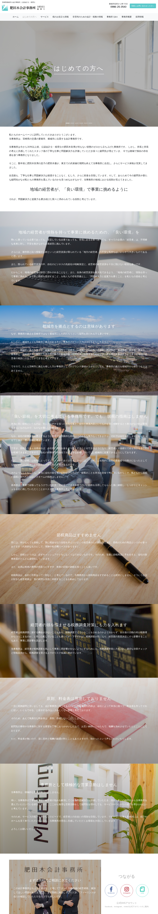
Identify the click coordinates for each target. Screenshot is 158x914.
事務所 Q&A (112, 16)
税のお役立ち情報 (61, 16)
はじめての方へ (30, 16)
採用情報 (140, 16)
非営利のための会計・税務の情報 (88, 16)
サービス (45, 16)
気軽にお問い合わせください (142, 6)
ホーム (16, 16)
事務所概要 (127, 16)
